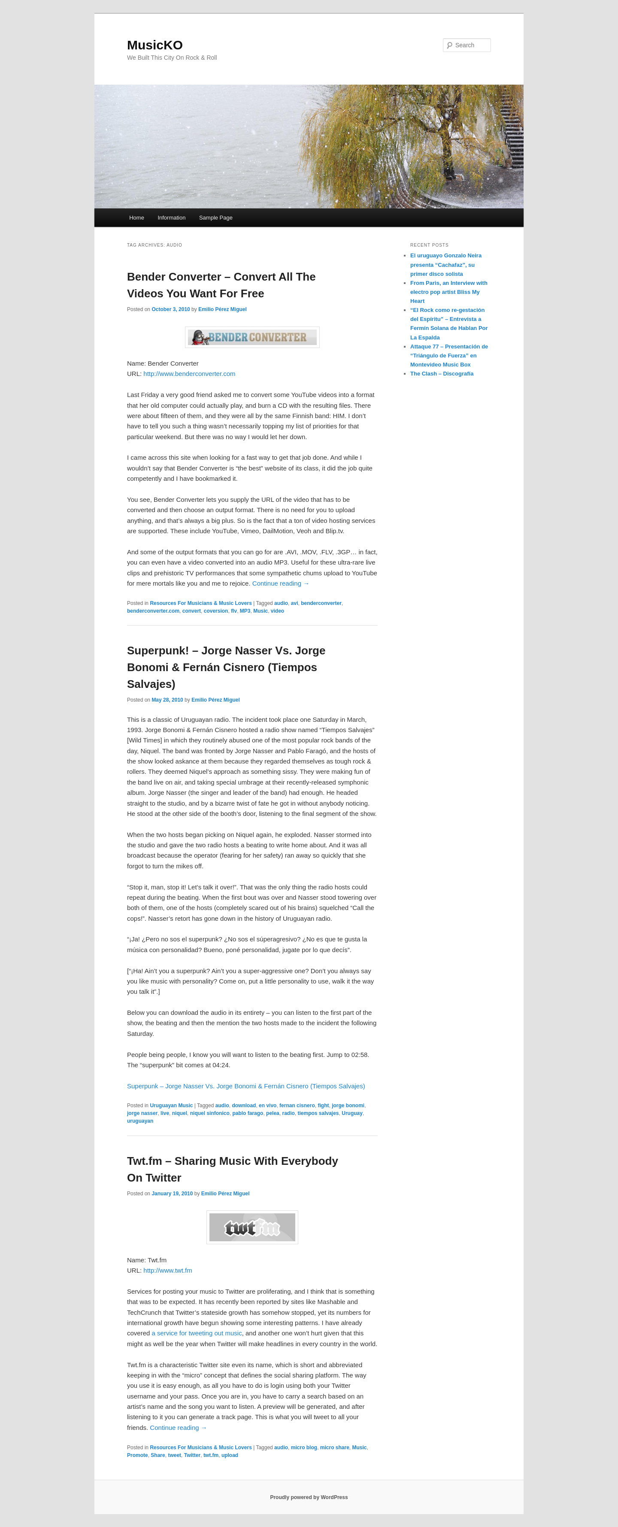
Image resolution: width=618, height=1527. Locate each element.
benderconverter (321, 603)
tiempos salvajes (318, 1113)
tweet (174, 1455)
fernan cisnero (297, 1105)
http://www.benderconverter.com (189, 373)
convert (191, 611)
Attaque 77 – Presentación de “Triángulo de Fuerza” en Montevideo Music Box (449, 355)
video (277, 611)
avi (294, 603)
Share (158, 1455)
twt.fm (210, 1455)
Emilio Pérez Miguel (222, 309)
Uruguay (352, 1113)
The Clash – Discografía (441, 373)
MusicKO (155, 45)
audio (281, 603)
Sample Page (216, 217)
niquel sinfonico (210, 1113)
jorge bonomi (348, 1105)
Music (260, 611)
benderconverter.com (153, 611)
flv (234, 611)
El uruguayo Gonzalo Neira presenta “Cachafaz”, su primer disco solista (446, 264)
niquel (179, 1113)
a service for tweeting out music (197, 1333)
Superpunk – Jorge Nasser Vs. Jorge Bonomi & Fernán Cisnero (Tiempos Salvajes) (246, 1086)
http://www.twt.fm (167, 1270)
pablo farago (247, 1113)
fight (323, 1105)
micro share (334, 1448)
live (165, 1113)
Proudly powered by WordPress (309, 1497)
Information (171, 217)
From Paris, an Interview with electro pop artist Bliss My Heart (449, 292)
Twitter (192, 1455)
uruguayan (140, 1121)
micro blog (304, 1448)
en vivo (267, 1105)
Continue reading (280, 583)
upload (229, 1455)
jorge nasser (142, 1113)
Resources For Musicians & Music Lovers (200, 603)
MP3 (245, 611)
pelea (272, 1113)
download (244, 1105)
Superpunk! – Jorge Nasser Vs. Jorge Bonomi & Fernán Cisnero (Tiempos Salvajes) (226, 667)
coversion (216, 611)
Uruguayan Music (171, 1105)
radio (288, 1113)
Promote (137, 1455)
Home (136, 217)
